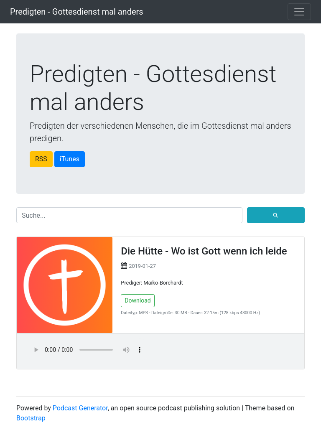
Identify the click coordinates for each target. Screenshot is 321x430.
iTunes (69, 159)
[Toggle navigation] (299, 11)
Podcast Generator (80, 408)
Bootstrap (31, 418)
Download (137, 300)
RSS (41, 159)
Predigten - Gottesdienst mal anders (76, 12)
